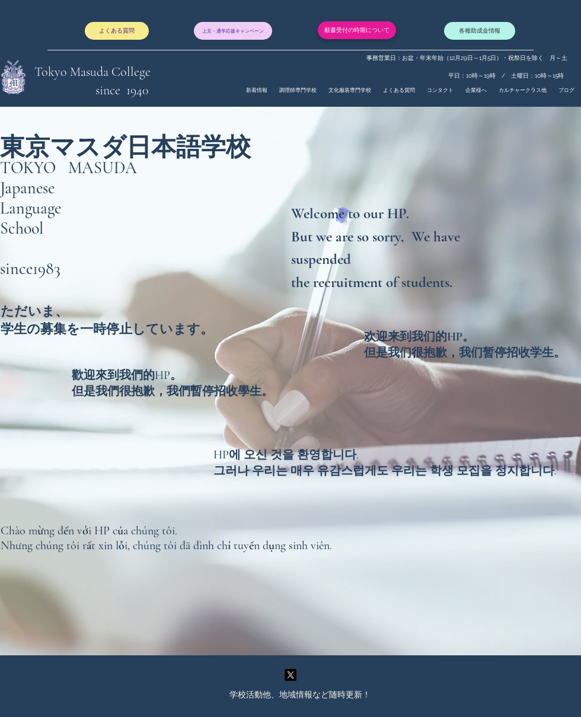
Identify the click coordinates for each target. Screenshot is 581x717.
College (131, 71)
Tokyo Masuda (72, 71)
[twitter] (290, 675)
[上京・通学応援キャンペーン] (233, 31)
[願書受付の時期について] (357, 30)
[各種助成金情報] (479, 31)
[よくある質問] (117, 31)
